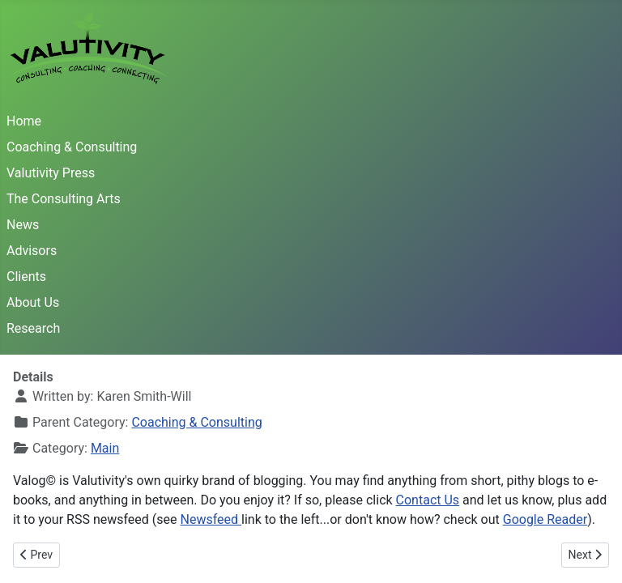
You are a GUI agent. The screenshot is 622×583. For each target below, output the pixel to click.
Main (105, 448)
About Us (32, 302)
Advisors (31, 250)
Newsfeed (211, 519)
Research (33, 328)
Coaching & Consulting (71, 147)
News (22, 224)
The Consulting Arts (63, 198)
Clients (26, 276)
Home (23, 121)
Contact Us (428, 500)
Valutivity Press (50, 173)
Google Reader (545, 519)
